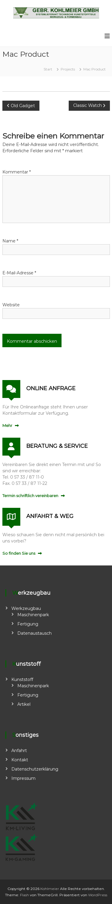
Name (10, 241)
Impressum (23, 778)
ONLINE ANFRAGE (51, 388)
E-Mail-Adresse (19, 273)
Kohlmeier (49, 888)
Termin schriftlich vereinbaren (30, 495)
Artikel (23, 704)
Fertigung (27, 624)
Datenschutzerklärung (34, 769)
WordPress (97, 895)
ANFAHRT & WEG (49, 516)
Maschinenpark (33, 614)
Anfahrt (19, 750)
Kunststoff (22, 679)
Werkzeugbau (26, 608)
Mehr (7, 425)
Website (11, 305)
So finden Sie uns (18, 553)
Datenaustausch (34, 633)
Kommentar (16, 172)
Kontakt (19, 759)
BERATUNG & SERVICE (57, 446)
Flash (24, 895)
